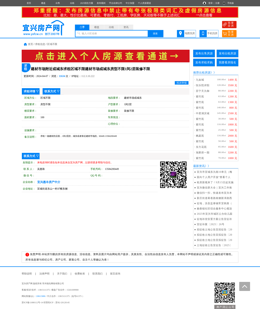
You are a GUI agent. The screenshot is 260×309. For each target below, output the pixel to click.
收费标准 (80, 273)
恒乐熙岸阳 (202, 85)
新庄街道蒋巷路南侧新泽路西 (214, 198)
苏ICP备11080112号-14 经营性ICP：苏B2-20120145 (46, 302)
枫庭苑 (200, 135)
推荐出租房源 (202, 72)
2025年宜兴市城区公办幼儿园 (214, 214)
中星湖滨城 (202, 113)
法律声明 (44, 273)
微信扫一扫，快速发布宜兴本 (214, 193)
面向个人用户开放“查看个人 (214, 177)
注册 (217, 3)
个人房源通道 (144, 3)
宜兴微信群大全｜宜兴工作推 (214, 187)
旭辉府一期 (202, 152)
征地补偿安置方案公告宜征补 (214, 219)
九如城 (200, 79)
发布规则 (101, 3)
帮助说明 (27, 273)
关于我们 (62, 273)
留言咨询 (115, 273)
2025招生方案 (86, 3)
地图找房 (190, 33)
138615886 (40, 296)
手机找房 (212, 33)
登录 (210, 3)
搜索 (155, 33)
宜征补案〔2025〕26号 (210, 224)
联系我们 (97, 273)
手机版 (230, 3)
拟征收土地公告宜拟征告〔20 (214, 229)
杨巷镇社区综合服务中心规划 (214, 208)
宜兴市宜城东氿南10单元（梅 (214, 172)
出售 (58, 3)
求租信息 (40, 44)
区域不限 (52, 44)
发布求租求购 (204, 62)
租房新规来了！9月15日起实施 (215, 182)
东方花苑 (201, 147)
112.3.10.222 (87, 76)
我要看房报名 (227, 62)
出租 (72, 3)
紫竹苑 (200, 96)
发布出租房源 (227, 53)
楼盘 (43, 3)
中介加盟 (130, 3)
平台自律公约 (115, 3)
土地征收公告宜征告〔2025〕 (214, 245)
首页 (29, 3)
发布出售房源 (204, 53)
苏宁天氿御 (202, 91)
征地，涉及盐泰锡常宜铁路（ (214, 203)
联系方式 (50, 91)
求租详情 (29, 91)
